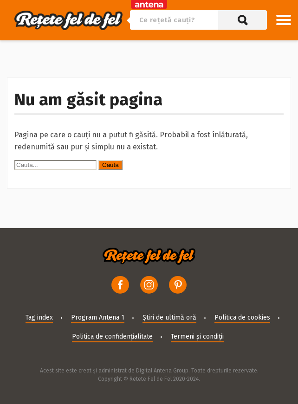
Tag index (39, 317)
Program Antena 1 (97, 317)
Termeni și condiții (197, 336)
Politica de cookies (242, 317)
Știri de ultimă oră (169, 317)
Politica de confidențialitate (112, 336)
